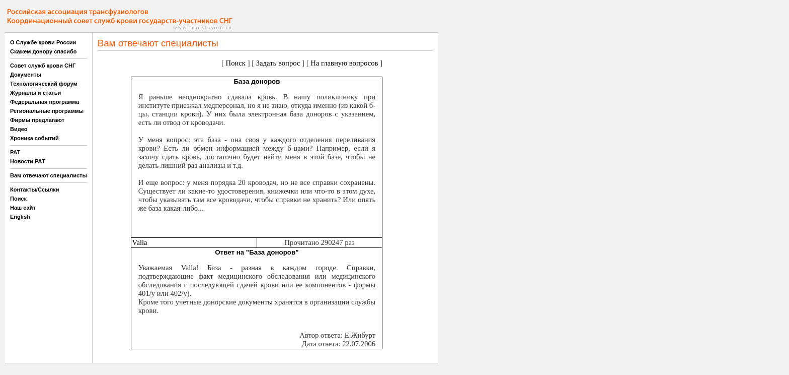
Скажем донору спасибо (43, 51)
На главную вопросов (344, 63)
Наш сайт (23, 208)
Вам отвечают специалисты (48, 175)
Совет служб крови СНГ (42, 65)
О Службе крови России (43, 42)
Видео (19, 129)
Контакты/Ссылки (34, 189)
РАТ (15, 152)
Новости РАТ (27, 161)
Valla (139, 242)
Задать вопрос (278, 63)
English (20, 217)
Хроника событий (34, 138)
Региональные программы (47, 111)
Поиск (18, 199)
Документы (25, 75)
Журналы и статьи (35, 93)
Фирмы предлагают (37, 120)
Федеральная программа (44, 102)
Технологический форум (43, 84)
